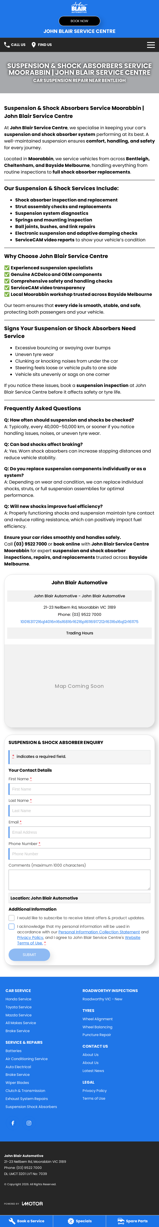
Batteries (14, 1050)
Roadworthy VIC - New (102, 999)
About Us (91, 1054)
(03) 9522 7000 (86, 614)
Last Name (79, 807)
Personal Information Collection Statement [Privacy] (99, 932)
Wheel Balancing (97, 1027)
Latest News (93, 1070)
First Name (79, 785)
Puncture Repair (97, 1034)
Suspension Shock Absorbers (31, 1106)
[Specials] (79, 1221)
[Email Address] (79, 621)
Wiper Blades (17, 1082)
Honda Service (18, 999)
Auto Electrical (18, 1067)
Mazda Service (19, 1015)
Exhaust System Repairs (27, 1098)
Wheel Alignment (98, 1019)
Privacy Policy (95, 1090)
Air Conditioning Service (27, 1058)
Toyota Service (19, 1007)
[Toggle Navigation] (151, 45)
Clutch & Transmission (25, 1090)
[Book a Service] (26, 1221)
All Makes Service (21, 1022)
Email (79, 828)
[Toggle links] (23, 1203)
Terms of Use (94, 1098)
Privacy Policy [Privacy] (30, 937)
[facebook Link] (13, 1123)
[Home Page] (79, 7)
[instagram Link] (29, 1123)
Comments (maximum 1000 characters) (79, 876)
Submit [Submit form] (29, 954)
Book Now (79, 21)
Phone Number (79, 850)
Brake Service (18, 1031)
